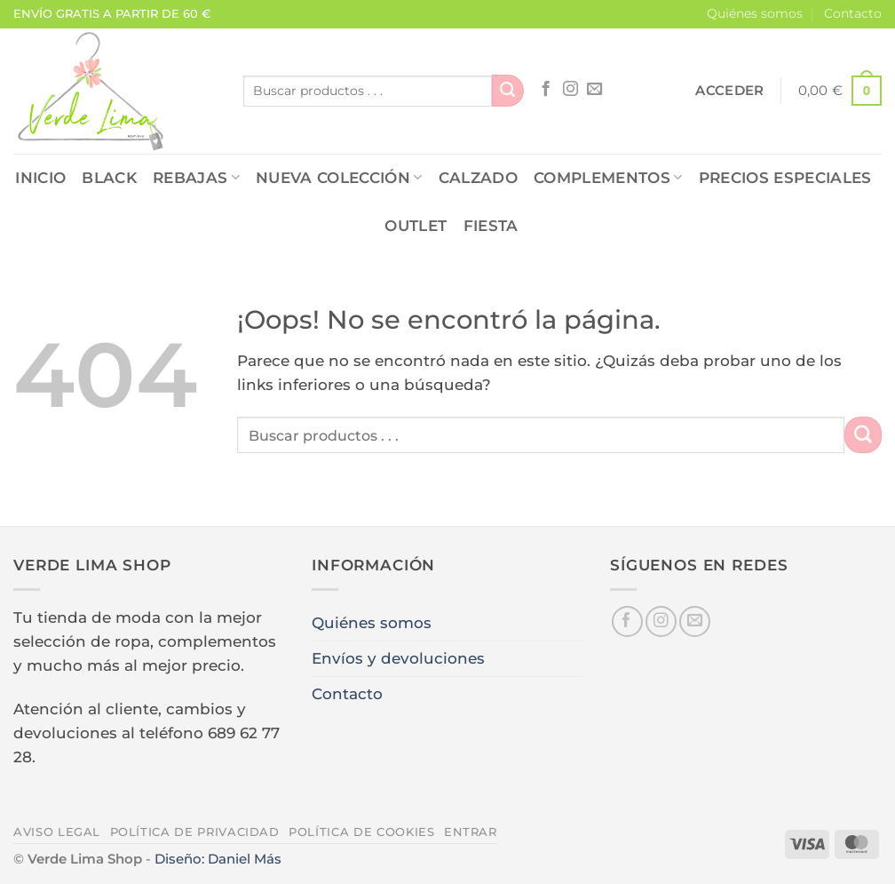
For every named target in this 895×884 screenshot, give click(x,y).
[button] (729, 90)
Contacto (853, 13)
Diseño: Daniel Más (217, 858)
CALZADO (478, 178)
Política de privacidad (195, 831)
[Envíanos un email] (594, 90)
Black (109, 178)
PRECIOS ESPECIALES (785, 178)
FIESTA (491, 226)
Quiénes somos (755, 13)
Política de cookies (361, 831)
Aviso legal (56, 831)
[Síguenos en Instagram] (570, 90)
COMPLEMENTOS (608, 178)
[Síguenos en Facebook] (545, 90)
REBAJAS (196, 178)
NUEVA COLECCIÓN (339, 178)
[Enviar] (508, 91)
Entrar (470, 831)
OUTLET (415, 226)
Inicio (40, 178)
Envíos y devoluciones (398, 658)
